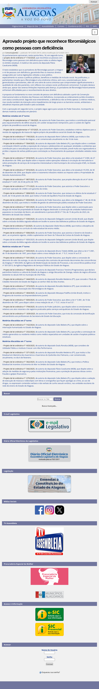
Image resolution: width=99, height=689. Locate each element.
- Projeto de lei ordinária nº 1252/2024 (18, 331)
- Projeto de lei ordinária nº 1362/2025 (18, 362)
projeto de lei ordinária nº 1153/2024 (19, 57)
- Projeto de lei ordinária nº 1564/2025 (18, 143)
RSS (87, 26)
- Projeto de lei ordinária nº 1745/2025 (18, 136)
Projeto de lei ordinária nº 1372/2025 (19, 286)
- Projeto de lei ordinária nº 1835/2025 (18, 251)
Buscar (7, 393)
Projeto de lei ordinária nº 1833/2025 (19, 200)
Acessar (94, 1)
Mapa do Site (32, 26)
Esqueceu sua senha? (49, 672)
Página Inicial (17, 26)
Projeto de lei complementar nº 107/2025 (21, 129)
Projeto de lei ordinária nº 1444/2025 (19, 279)
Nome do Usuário (49, 650)
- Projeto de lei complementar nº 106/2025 (20, 120)
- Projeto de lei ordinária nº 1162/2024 (18, 325)
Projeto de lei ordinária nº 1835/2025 (19, 300)
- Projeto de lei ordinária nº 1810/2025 (18, 170)
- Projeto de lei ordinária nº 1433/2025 (18, 345)
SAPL (95, 26)
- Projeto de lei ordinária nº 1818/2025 (18, 158)
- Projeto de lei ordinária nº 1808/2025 (18, 193)
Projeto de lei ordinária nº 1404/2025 (19, 293)
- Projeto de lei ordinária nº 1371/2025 (18, 352)
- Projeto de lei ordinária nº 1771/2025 (18, 186)
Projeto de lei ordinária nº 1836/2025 (19, 232)
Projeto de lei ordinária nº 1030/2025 (19, 219)
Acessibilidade (48, 26)
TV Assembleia (10, 523)
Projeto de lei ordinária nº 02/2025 (18, 226)
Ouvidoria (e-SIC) (75, 26)
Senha (49, 657)
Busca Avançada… (49, 406)
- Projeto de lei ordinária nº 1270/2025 (18, 378)
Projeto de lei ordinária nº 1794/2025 (19, 306)
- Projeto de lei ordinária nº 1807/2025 (18, 179)
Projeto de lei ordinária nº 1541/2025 (19, 257)
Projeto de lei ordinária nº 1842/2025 (19, 269)
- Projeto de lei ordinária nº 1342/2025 (18, 368)
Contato (61, 26)
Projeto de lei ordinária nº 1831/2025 (19, 207)
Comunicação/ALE (11, 53)
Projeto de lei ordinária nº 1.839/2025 (19, 313)
